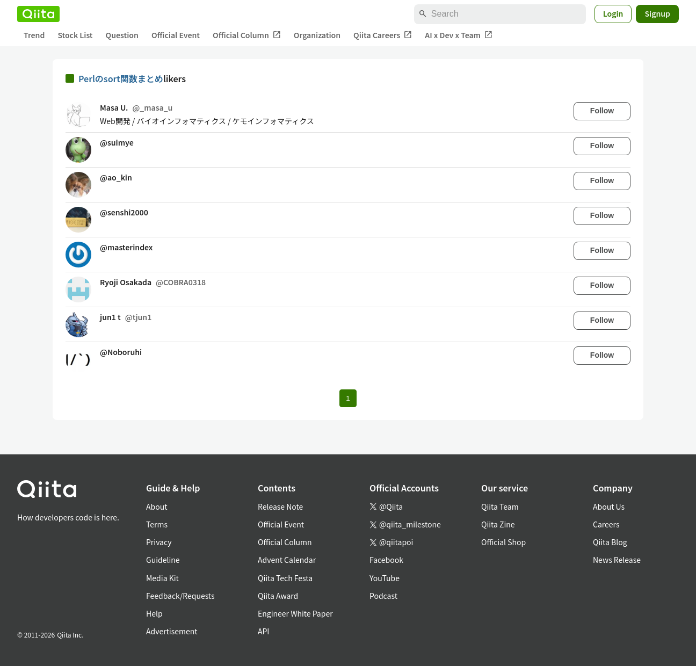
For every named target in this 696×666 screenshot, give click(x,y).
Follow (602, 110)
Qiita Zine (498, 524)
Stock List (74, 35)
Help (154, 613)
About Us (609, 506)
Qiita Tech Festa (285, 578)
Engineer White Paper (295, 613)
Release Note (280, 506)
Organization (317, 35)
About (156, 506)
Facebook (386, 559)
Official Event (175, 35)
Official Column (247, 35)
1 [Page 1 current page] (348, 398)
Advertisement (172, 631)
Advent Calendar (287, 559)
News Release (617, 559)
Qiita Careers (382, 35)
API (263, 631)
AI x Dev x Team (458, 35)
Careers (606, 524)
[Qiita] (38, 14)
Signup (657, 13)
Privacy (158, 542)
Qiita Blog (610, 542)
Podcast (383, 595)
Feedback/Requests (180, 595)
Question (122, 35)
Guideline (163, 559)
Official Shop (503, 542)
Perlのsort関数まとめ (120, 78)
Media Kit (162, 578)
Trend (34, 35)
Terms (157, 524)
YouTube (384, 578)
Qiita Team (500, 506)
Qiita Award (278, 595)
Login (613, 13)
